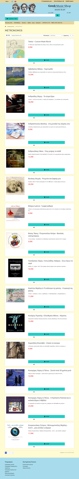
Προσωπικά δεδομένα (9, 473)
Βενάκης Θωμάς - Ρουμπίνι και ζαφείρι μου (44, 178)
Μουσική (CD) (9, 22)
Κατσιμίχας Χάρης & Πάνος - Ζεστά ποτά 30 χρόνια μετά (49, 370)
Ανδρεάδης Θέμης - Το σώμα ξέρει (41, 96)
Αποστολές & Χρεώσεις (10, 475)
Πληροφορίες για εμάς (9, 464)
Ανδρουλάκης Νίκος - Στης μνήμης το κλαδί (44, 151)
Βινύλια (24, 22)
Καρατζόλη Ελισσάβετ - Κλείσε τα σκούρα (44, 343)
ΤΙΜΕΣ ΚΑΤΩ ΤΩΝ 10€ (57, 22)
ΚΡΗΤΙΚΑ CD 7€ (46, 22)
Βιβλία (29, 22)
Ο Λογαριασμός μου (47, 1)
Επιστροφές (25, 466)
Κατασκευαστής (10, 26)
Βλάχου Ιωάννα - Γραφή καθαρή (40, 206)
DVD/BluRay (17, 22)
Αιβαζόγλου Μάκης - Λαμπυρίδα (40, 69)
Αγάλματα (38, 22)
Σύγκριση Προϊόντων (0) (16, 35)
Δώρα (33, 22)
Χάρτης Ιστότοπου (26, 468)
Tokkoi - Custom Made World (39, 41)
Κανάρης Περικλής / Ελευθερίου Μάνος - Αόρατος (47, 315)
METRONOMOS (19, 26)
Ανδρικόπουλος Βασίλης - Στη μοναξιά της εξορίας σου (49, 124)
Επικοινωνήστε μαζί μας (28, 464)
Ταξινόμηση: (46, 35)
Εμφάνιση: (66, 35)
